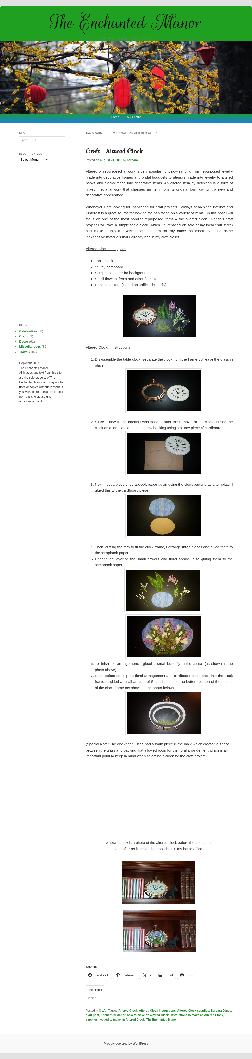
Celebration (28, 331)
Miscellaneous (30, 346)
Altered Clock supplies (193, 1010)
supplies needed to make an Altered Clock (115, 1019)
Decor (23, 341)
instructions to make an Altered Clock (196, 1015)
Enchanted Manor (113, 1015)
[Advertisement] (159, 799)
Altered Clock (127, 1010)
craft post (92, 1015)
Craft (102, 1010)
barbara (132, 160)
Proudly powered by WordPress (126, 1043)
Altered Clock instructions (157, 1010)
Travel (23, 352)
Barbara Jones (221, 1010)
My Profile (134, 117)
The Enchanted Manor (126, 23)
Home (115, 117)
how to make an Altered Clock (148, 1015)
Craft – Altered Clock (114, 151)
